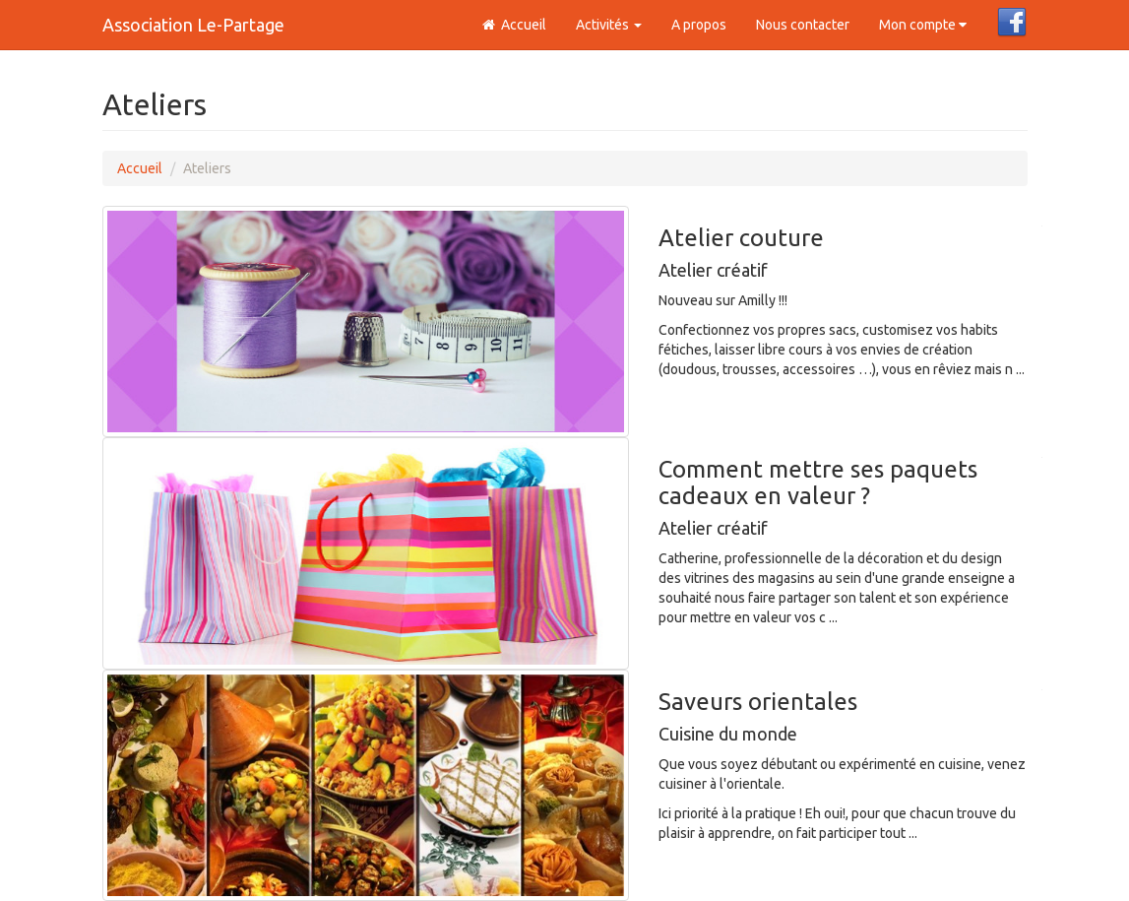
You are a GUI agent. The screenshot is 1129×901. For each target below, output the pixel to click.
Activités (609, 24)
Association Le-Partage (193, 24)
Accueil (513, 24)
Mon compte (923, 24)
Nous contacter (802, 24)
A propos (698, 24)
